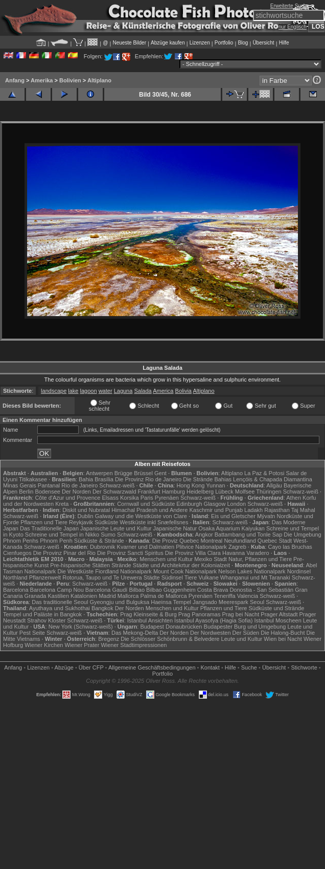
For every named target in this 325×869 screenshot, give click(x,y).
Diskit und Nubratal (86, 510)
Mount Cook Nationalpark (185, 571)
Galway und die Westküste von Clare (141, 516)
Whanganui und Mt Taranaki (255, 577)
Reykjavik (81, 522)
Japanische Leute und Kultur (115, 528)
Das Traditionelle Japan (49, 528)
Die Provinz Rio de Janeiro (148, 479)
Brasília (104, 479)
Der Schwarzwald (114, 491)
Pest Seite (32, 633)
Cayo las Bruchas (290, 547)
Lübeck (224, 491)
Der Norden (76, 491)
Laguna (123, 391)
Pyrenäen (167, 498)
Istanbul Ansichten (150, 620)
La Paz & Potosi (264, 473)
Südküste (106, 522)
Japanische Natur (175, 528)
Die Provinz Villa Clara (193, 553)
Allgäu (274, 485)
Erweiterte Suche (289, 6)
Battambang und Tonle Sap (249, 534)
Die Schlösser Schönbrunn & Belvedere (170, 639)
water (105, 391)
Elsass (110, 498)
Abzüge (64, 667)
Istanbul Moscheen (277, 620)
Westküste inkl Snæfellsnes (154, 522)
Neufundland (240, 541)
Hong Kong (190, 485)
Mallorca (128, 596)
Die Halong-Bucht (283, 633)
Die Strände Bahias (207, 479)
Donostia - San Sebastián (261, 590)
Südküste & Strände (99, 541)
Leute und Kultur (242, 639)
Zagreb (237, 547)
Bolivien (70, 80)
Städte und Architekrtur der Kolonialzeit (181, 565)
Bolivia (183, 391)
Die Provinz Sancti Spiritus (130, 553)
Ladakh (253, 510)
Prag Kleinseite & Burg (148, 614)
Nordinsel (299, 571)
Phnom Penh (56, 541)
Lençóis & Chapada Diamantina (272, 479)
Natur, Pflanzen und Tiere (260, 559)
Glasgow (215, 504)
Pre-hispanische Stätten (80, 565)
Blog (243, 43)
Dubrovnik (102, 547)
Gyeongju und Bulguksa (119, 602)
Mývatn (266, 516)
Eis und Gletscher (233, 516)
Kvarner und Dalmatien (146, 547)
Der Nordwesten (210, 633)
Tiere (190, 577)
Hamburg (173, 491)
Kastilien (58, 596)
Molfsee (245, 491)
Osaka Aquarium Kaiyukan (231, 528)
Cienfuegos (17, 553)
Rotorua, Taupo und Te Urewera (102, 577)
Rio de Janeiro (79, 485)
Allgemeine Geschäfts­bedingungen (152, 667)
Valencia (247, 596)
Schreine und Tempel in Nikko (62, 534)
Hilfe (284, 43)
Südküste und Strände (276, 608)
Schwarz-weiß (116, 485)
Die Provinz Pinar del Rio (64, 553)
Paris (147, 498)
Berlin (26, 491)
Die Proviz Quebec (175, 541)
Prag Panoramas (199, 614)
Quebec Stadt (275, 541)
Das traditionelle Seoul (60, 602)
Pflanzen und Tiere (43, 522)
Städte (152, 577)
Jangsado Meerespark (220, 602)
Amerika (42, 80)
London (236, 504)
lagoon (88, 391)
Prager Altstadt (279, 614)
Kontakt (210, 667)
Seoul (257, 602)
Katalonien (84, 596)
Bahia (86, 479)
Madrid (107, 596)
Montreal (212, 541)
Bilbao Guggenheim (171, 590)
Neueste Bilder (129, 43)
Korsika (129, 498)
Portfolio (224, 43)
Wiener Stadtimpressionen (134, 645)
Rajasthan (277, 510)
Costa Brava (212, 590)
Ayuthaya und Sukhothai (59, 608)
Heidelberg (200, 491)
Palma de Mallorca (164, 596)
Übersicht (263, 43)
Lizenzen (200, 43)
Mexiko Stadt (210, 559)
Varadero (257, 553)
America (163, 391)
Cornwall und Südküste (146, 504)
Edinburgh (189, 504)
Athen (293, 498)
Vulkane (208, 577)
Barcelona (16, 590)
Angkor (204, 534)
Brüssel (143, 473)
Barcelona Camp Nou (57, 590)
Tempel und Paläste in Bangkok (42, 614)
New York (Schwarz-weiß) (81, 626)
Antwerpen (99, 473)
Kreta (61, 504)
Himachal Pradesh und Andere (149, 510)
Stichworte (304, 667)
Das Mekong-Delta (134, 633)
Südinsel (172, 577)
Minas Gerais (19, 485)
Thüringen (269, 491)
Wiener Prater (81, 645)
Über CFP (91, 667)
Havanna (233, 553)
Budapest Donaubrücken (171, 626)
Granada (36, 596)
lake (73, 391)
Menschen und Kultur (166, 559)
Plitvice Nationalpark (201, 547)
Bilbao (137, 590)
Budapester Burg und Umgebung (245, 626)
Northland (15, 577)
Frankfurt (149, 491)
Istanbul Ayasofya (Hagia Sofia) (213, 620)
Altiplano (99, 80)
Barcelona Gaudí (106, 590)
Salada (142, 391)
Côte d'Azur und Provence (67, 498)
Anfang (15, 80)
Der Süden (246, 633)
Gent (160, 473)
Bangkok (102, 608)
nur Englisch (292, 27)
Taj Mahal (303, 510)
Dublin (86, 516)
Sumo (108, 534)
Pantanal (49, 485)
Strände (121, 565)
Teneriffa (225, 596)
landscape (53, 391)
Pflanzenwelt (45, 577)
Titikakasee (33, 479)
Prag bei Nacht (240, 614)
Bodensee (47, 491)
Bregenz (108, 639)
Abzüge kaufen (168, 43)
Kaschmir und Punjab (216, 510)
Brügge (123, 473)
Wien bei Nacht (283, 639)
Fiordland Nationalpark (123, 571)
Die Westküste (75, 571)
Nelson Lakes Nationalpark (251, 571)
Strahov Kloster (46, 620)
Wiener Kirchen (44, 645)
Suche (249, 667)
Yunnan (215, 485)
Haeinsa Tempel (171, 602)
